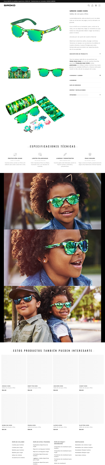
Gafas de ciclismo (17, 455)
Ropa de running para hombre (41, 449)
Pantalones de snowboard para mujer (63, 459)
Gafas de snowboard (60, 463)
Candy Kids (83, 386)
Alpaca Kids (57, 425)
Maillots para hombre (18, 450)
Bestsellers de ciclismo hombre (84, 447)
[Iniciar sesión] (96, 5)
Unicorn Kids (58, 386)
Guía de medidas (75, 85)
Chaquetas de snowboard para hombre (62, 447)
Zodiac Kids (6, 386)
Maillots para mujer (17, 452)
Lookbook (73, 80)
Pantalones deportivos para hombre (40, 463)
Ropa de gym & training (41, 442)
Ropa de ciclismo (18, 442)
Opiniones (79, 95)
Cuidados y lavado (76, 75)
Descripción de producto (79, 54)
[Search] (88, 5)
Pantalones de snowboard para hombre (63, 455)
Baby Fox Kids (33, 386)
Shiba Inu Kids (7, 425)
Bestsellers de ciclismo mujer (83, 444)
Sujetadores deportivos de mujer (40, 445)
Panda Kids (32, 425)
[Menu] (99, 5)
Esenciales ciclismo (80, 455)
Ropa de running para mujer (41, 451)
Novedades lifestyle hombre (83, 450)
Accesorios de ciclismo (18, 457)
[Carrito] (92, 5)
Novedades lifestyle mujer (82, 452)
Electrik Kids (84, 425)
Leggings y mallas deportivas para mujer (41, 459)
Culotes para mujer (17, 447)
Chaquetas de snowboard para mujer (62, 451)
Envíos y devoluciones (78, 90)
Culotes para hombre (18, 444)
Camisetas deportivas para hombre (40, 454)
